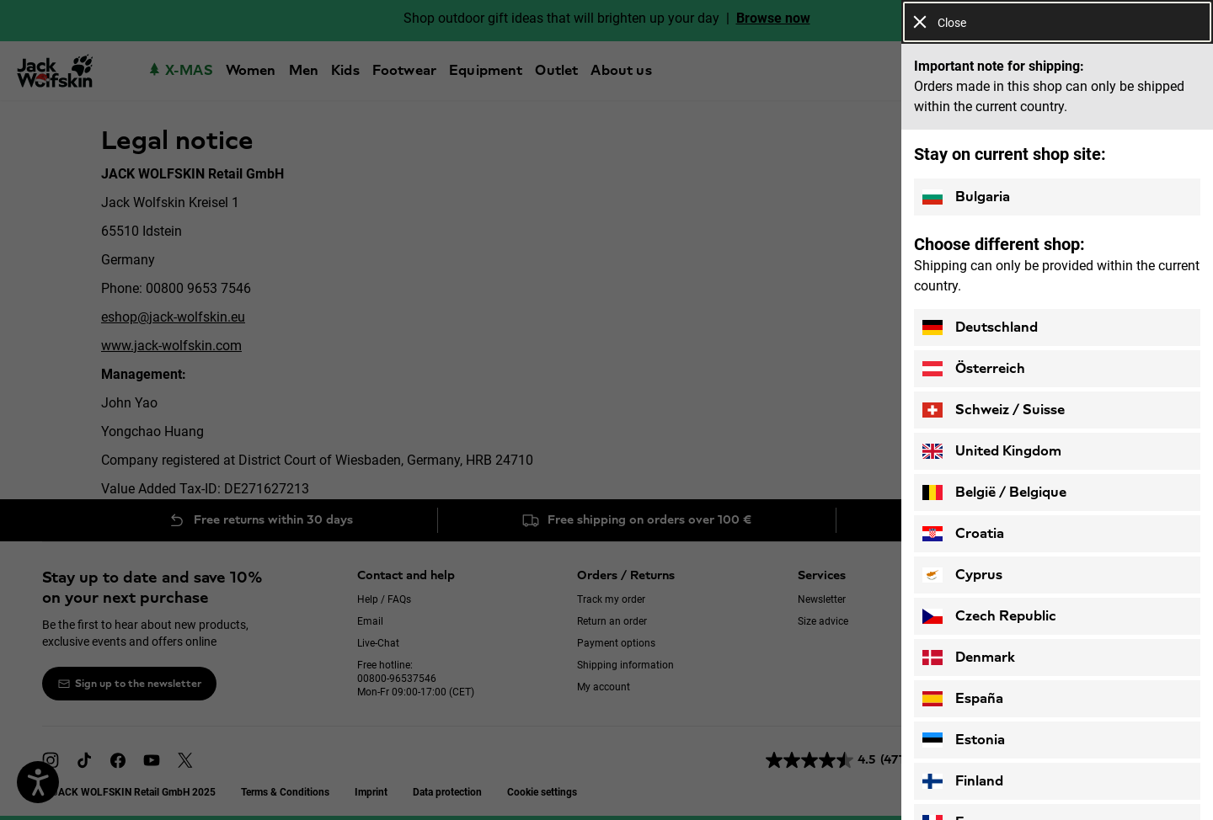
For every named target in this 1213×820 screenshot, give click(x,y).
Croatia (963, 534)
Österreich (973, 369)
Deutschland (980, 327)
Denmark (968, 657)
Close (939, 22)
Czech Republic (989, 616)
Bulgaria (966, 197)
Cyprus (962, 575)
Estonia (963, 740)
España (962, 699)
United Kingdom (991, 451)
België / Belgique (994, 492)
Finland (962, 781)
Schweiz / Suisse (993, 410)
